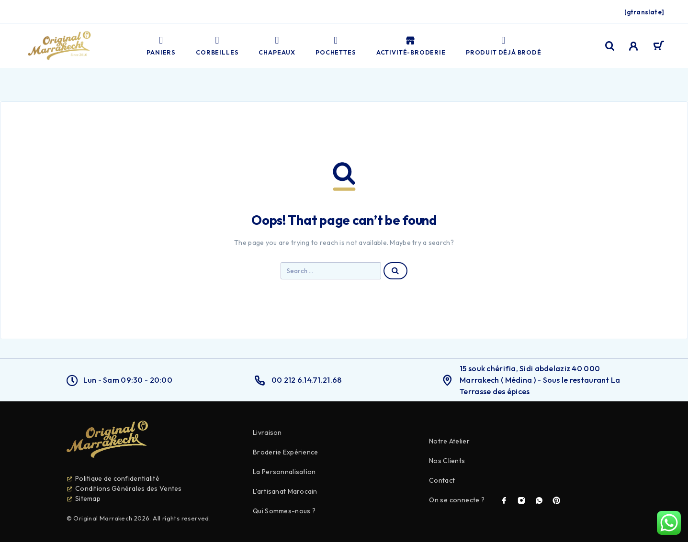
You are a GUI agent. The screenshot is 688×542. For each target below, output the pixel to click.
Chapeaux (277, 45)
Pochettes (336, 45)
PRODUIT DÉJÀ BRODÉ (503, 45)
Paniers (161, 45)
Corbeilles (217, 45)
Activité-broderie (411, 45)
